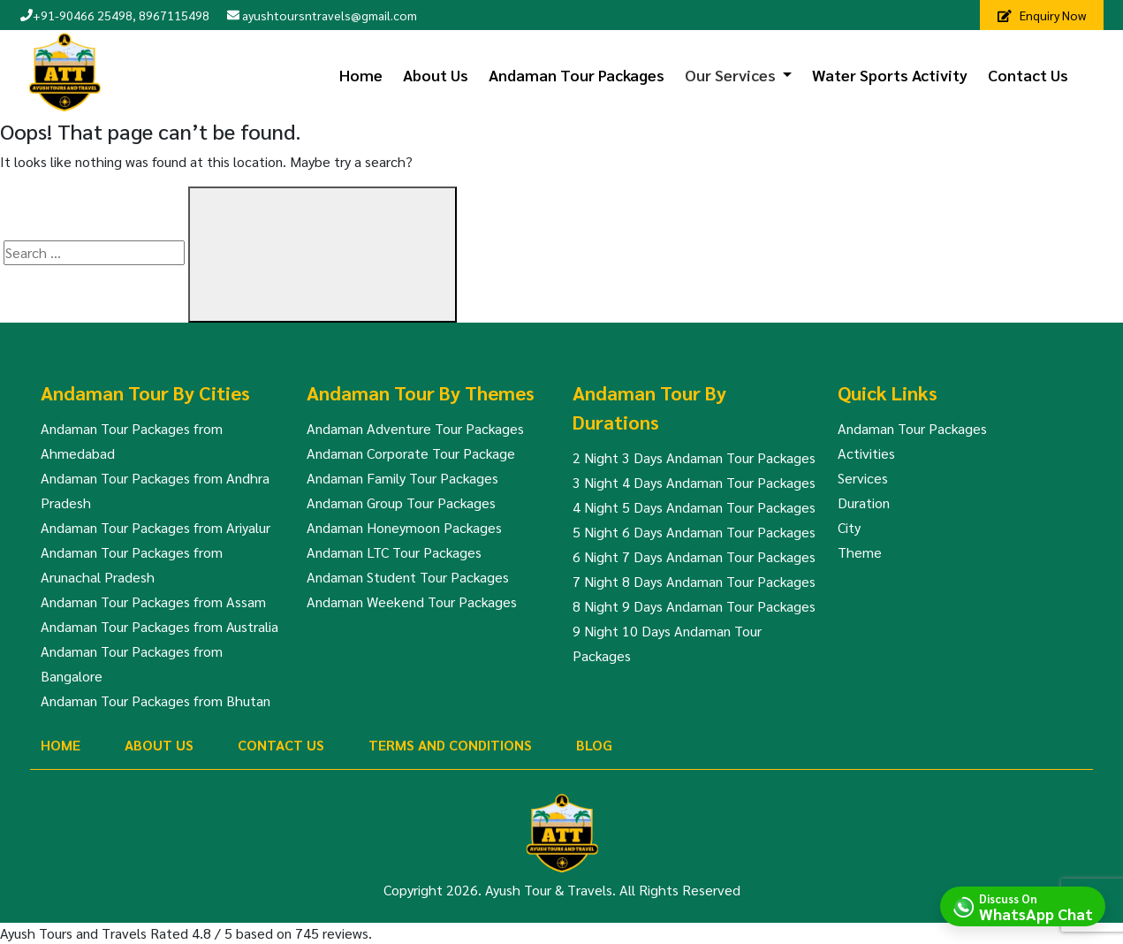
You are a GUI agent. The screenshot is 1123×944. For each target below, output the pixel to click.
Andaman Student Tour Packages (408, 576)
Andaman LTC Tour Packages (394, 552)
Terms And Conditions (450, 744)
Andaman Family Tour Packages (402, 477)
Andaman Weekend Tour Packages (412, 601)
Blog (594, 744)
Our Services (730, 75)
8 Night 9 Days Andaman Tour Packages (694, 606)
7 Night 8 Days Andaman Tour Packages (694, 581)
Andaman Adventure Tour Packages (415, 428)
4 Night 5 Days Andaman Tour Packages (694, 507)
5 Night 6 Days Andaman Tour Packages (694, 531)
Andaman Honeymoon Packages (404, 527)
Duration (864, 502)
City (849, 527)
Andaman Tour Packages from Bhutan (155, 700)
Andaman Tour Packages (576, 75)
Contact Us (1028, 75)
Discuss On (1036, 906)
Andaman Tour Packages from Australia (159, 626)
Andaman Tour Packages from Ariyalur (155, 527)
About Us (435, 75)
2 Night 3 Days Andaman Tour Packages (694, 457)
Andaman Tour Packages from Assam (153, 601)
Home (361, 75)
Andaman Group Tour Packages (401, 502)
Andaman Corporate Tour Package (411, 453)
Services (863, 477)
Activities (866, 453)
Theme (860, 552)
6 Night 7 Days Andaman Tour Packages (694, 556)
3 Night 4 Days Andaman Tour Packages (694, 482)
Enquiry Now (1042, 15)
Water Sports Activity (889, 75)
